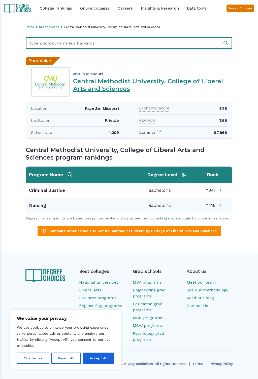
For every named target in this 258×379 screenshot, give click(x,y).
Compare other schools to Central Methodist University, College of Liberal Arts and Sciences (129, 230)
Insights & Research (160, 8)
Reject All (66, 358)
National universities (98, 282)
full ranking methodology (169, 218)
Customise (33, 358)
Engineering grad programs (149, 293)
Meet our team (201, 282)
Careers (125, 8)
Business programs (97, 297)
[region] (65, 339)
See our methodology (207, 290)
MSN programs (147, 317)
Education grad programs (148, 306)
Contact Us (197, 305)
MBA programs (147, 282)
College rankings (56, 8)
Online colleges (95, 8)
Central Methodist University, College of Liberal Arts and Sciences (148, 85)
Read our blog (200, 297)
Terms (197, 364)
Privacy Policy (221, 364)
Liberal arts (90, 290)
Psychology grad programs (148, 336)
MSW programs (148, 325)
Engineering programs (100, 305)
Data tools (196, 8)
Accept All (98, 358)
